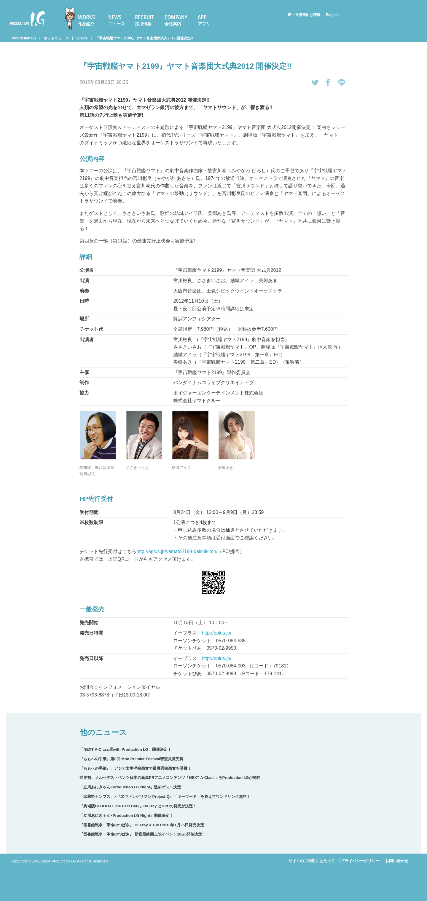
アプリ (204, 23)
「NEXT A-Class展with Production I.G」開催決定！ (125, 749)
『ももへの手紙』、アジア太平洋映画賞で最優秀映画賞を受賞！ (135, 768)
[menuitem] (82, 18)
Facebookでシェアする (328, 82)
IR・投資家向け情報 (304, 15)
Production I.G (28, 18)
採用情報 (143, 23)
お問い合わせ (396, 861)
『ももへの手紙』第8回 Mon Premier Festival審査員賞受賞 (131, 759)
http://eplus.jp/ (216, 632)
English (332, 15)
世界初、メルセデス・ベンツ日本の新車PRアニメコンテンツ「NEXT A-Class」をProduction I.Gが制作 (169, 777)
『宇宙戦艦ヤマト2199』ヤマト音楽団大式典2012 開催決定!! (144, 38)
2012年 (82, 38)
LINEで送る (341, 82)
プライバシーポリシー (360, 861)
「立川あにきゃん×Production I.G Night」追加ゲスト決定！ (132, 787)
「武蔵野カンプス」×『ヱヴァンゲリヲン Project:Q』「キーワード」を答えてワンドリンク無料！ (165, 796)
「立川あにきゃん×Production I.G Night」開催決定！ (126, 815)
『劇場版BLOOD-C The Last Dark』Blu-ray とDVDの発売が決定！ (138, 806)
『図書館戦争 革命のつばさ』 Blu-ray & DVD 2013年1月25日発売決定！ (143, 825)
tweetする (315, 82)
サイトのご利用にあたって (312, 861)
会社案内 (173, 23)
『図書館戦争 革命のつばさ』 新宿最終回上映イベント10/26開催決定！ (142, 834)
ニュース (116, 23)
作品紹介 (86, 24)
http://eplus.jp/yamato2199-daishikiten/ (176, 551)
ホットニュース (56, 38)
